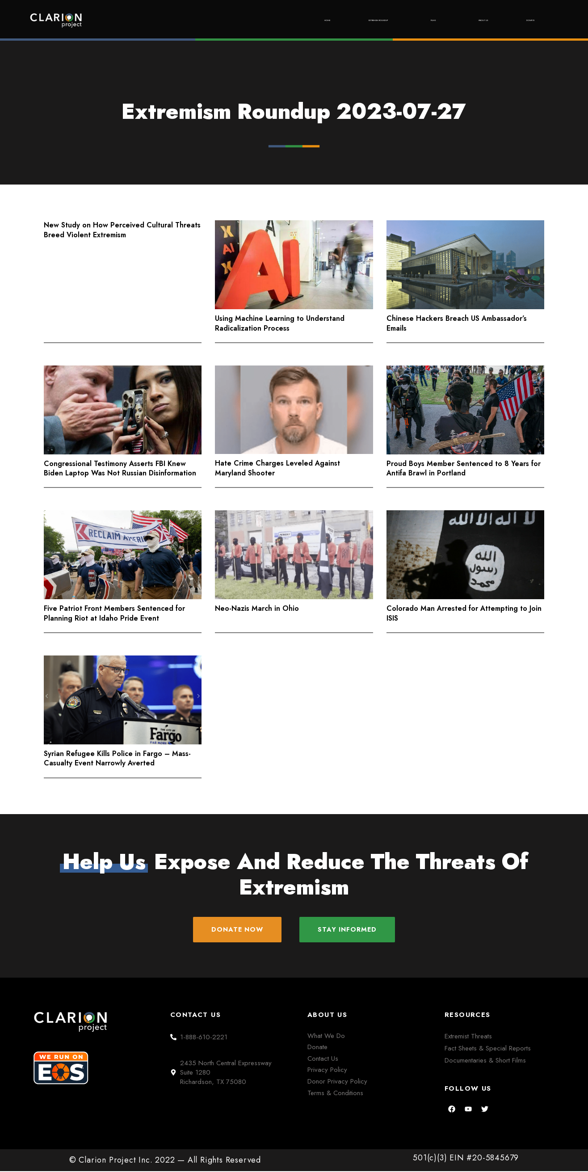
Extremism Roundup (309, 20)
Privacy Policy (327, 1071)
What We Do (326, 1037)
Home (227, 20)
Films (392, 20)
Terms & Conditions (335, 1094)
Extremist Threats (468, 1037)
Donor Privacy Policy (337, 1082)
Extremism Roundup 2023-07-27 (294, 111)
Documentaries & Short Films (485, 1061)
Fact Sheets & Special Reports (488, 1049)
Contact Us (322, 1059)
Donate (521, 20)
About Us (456, 20)
